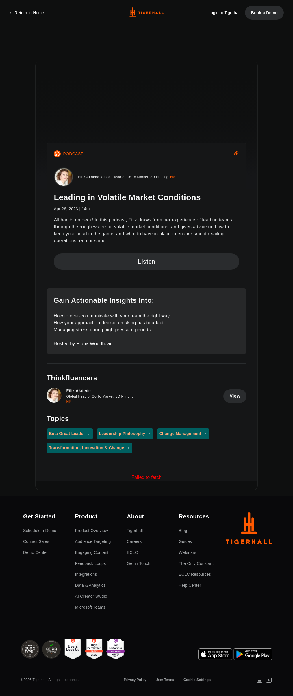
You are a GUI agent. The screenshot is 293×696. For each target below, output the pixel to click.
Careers (134, 541)
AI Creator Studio (91, 596)
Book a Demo (264, 12)
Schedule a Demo (39, 530)
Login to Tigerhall (224, 12)
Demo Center (35, 552)
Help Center (190, 585)
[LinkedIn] (259, 680)
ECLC (132, 552)
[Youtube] (268, 680)
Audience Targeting (93, 541)
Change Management (180, 433)
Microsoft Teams (90, 607)
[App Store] (215, 654)
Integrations (86, 574)
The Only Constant (196, 563)
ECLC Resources (195, 574)
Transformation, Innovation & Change (86, 447)
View (234, 396)
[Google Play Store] (252, 654)
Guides (185, 541)
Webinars (187, 552)
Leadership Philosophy (122, 433)
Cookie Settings (197, 680)
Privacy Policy (135, 680)
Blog (183, 530)
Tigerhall (135, 530)
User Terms (164, 680)
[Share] (236, 153)
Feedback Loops (90, 563)
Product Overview (91, 530)
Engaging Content (92, 552)
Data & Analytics (90, 585)
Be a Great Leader (67, 433)
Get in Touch (138, 563)
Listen (146, 261)
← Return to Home (26, 12)
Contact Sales (36, 541)
